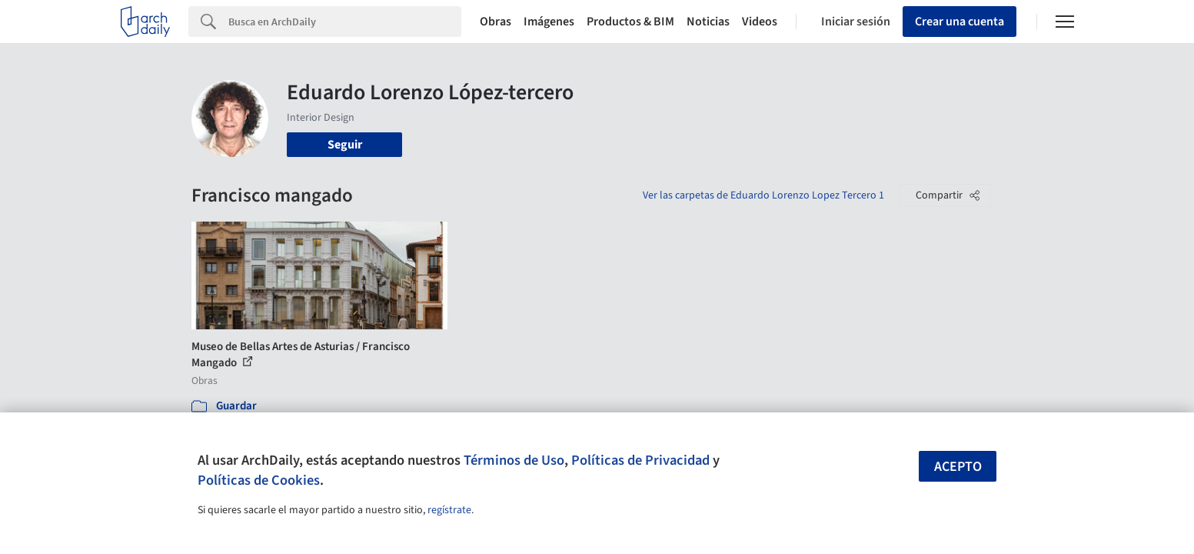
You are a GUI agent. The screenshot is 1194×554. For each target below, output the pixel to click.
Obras (495, 21)
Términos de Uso (514, 460)
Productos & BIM (630, 21)
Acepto (958, 466)
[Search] (344, 21)
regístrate (449, 510)
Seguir (345, 144)
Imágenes (549, 21)
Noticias (708, 21)
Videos (759, 21)
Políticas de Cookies (259, 480)
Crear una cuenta (959, 21)
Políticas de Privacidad (640, 460)
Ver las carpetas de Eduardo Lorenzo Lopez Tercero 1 (763, 195)
